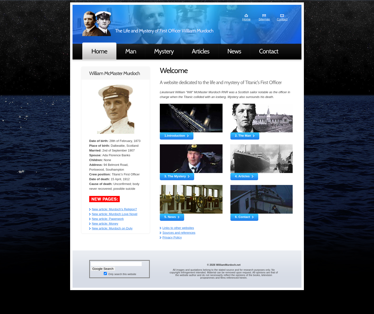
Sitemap (264, 19)
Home (246, 19)
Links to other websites (178, 228)
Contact (282, 19)
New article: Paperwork (108, 219)
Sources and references (178, 232)
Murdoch (96, 23)
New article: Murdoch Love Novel (114, 214)
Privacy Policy (172, 237)
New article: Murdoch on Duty (112, 228)
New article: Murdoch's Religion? (114, 209)
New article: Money (105, 223)
